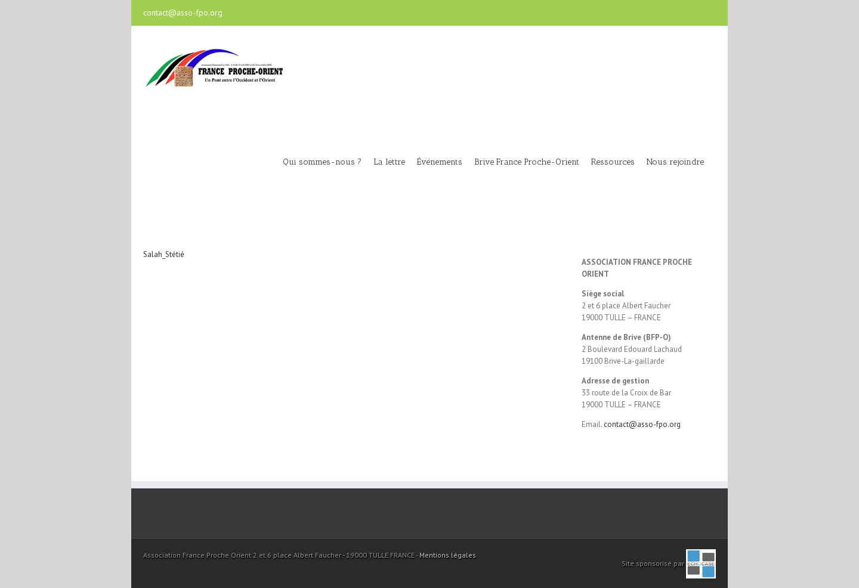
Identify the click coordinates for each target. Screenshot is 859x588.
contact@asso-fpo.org (183, 12)
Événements (439, 162)
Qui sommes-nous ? (322, 162)
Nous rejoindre (675, 162)
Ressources (613, 162)
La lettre (389, 162)
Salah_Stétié (163, 254)
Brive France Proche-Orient (526, 162)
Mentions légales (447, 554)
